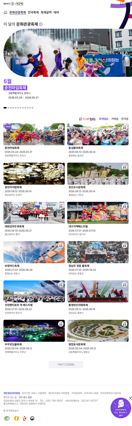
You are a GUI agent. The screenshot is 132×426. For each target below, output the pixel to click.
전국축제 (33, 12)
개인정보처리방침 (11, 393)
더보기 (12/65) (66, 364)
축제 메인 (5, 12)
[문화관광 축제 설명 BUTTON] (40, 24)
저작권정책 (77, 393)
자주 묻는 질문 (25, 397)
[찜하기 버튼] (121, 3)
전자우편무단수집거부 (110, 393)
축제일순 (104, 119)
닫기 (130, 398)
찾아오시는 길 (9, 397)
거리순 (115, 119)
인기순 (125, 119)
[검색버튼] (127, 3)
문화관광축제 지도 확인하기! (121, 408)
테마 (56, 12)
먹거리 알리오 (87, 119)
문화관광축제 (17, 12)
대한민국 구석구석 (13, 4)
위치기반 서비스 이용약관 (34, 393)
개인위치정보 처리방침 (58, 393)
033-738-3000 (54, 400)
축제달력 (46, 12)
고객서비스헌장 (91, 393)
